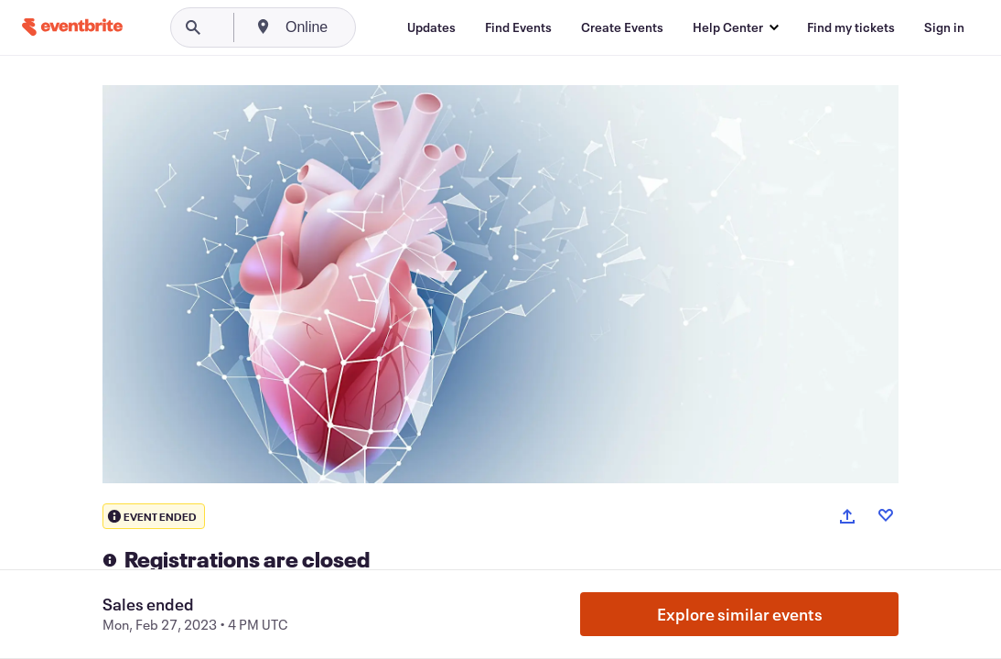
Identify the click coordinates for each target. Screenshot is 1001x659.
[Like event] (886, 515)
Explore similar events (740, 614)
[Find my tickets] (851, 27)
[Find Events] (518, 27)
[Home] (72, 27)
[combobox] (376, 27)
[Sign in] (944, 27)
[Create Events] (622, 27)
